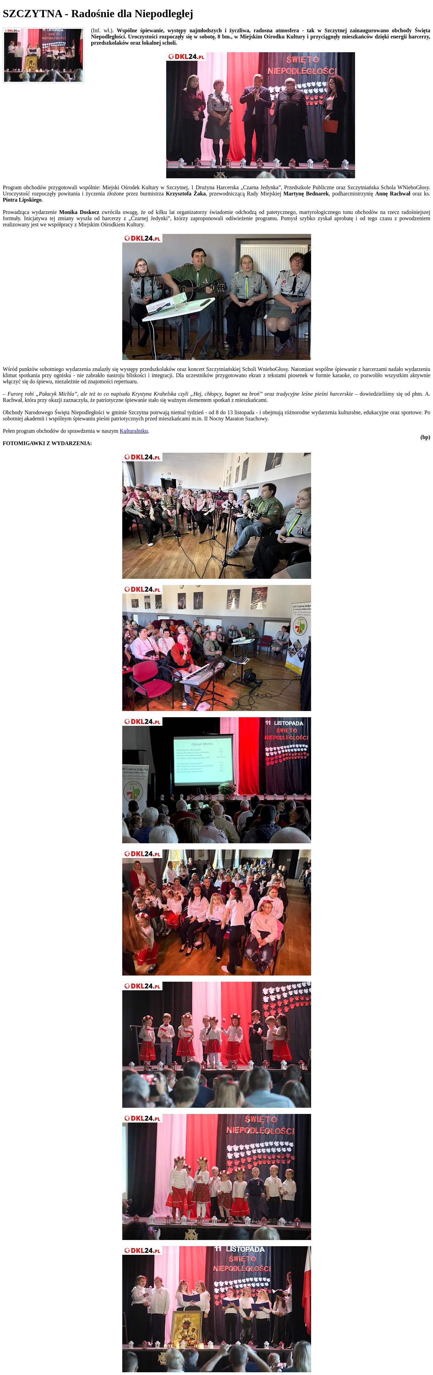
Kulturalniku (134, 431)
